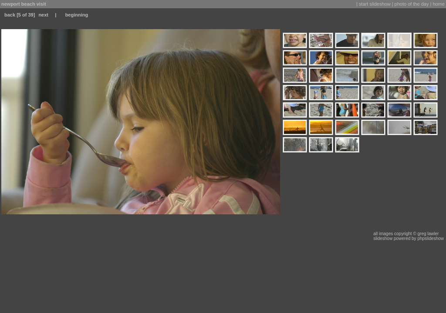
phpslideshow (430, 238)
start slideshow (375, 4)
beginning (76, 14)
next (43, 14)
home (438, 4)
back (9, 14)
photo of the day (412, 4)
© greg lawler (426, 233)
